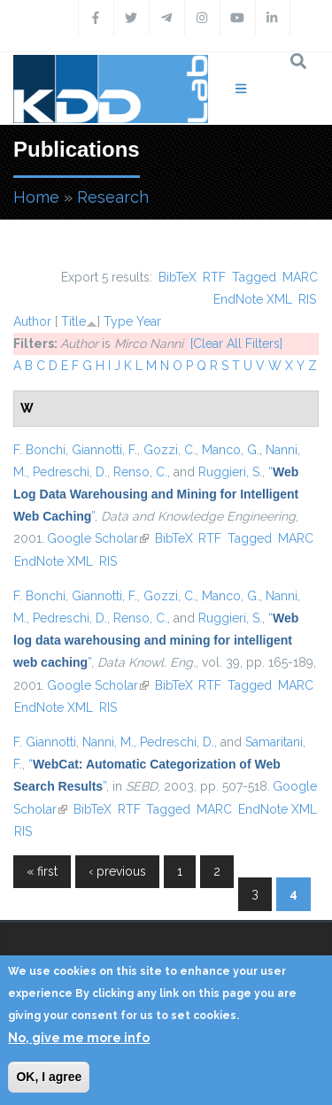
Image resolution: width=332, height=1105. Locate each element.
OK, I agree (48, 1077)
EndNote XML (252, 299)
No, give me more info (79, 1038)
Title (73, 321)
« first (42, 871)
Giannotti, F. (104, 450)
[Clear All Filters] (236, 343)
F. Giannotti (44, 742)
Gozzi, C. (169, 450)
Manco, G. (230, 450)
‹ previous (117, 871)
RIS (307, 299)
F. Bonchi (39, 450)
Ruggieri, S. (230, 472)
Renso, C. (140, 472)
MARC (300, 277)
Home (36, 197)
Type (118, 321)
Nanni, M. (108, 742)
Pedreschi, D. (70, 472)
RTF (214, 277)
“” (155, 494)
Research (113, 197)
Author (32, 321)
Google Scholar (98, 538)
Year (148, 321)
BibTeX (177, 277)
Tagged (254, 277)
